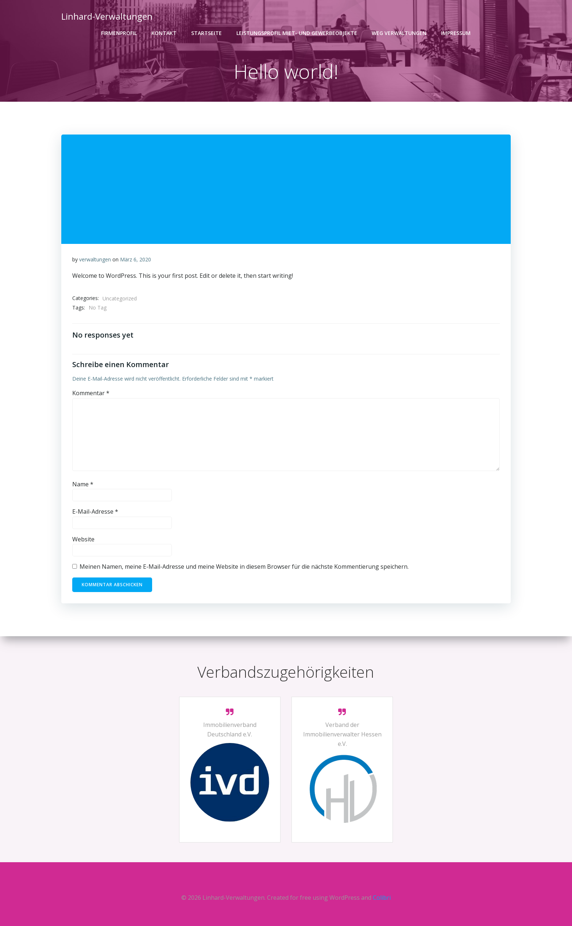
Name (82, 484)
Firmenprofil (119, 33)
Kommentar (90, 393)
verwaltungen (95, 259)
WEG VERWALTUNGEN (399, 33)
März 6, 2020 (135, 259)
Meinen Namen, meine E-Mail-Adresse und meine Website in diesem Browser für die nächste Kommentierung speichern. (244, 567)
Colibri (382, 898)
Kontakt (164, 33)
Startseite (207, 33)
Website (83, 539)
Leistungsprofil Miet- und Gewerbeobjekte (297, 33)
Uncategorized (120, 298)
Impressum (456, 33)
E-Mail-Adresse (95, 512)
